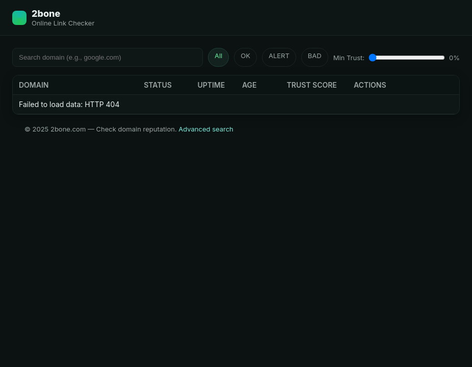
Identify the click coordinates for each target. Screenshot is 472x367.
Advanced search (205, 129)
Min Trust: (348, 58)
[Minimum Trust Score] (407, 58)
